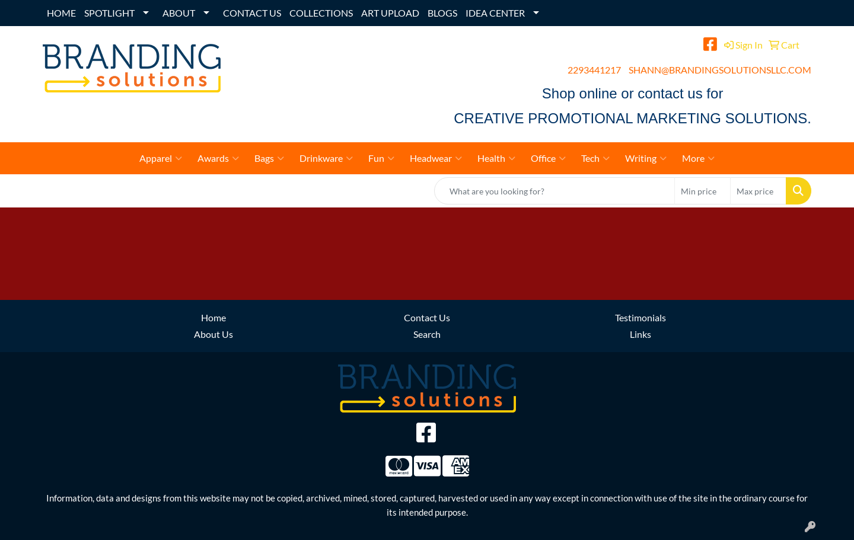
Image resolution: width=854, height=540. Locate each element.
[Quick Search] (554, 191)
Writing (646, 158)
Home (213, 317)
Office (548, 158)
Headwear (436, 158)
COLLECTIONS (321, 12)
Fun (381, 158)
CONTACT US (252, 12)
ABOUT (178, 12)
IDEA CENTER (495, 12)
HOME (61, 12)
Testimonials (640, 317)
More (698, 158)
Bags (269, 158)
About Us (213, 334)
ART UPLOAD (390, 12)
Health (496, 158)
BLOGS (442, 12)
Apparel (160, 158)
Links (640, 334)
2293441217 (594, 69)
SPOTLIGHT (109, 12)
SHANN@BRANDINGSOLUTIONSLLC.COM (720, 69)
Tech (595, 158)
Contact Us (427, 317)
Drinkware (326, 158)
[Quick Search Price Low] (702, 191)
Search (427, 334)
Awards (218, 158)
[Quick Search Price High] (758, 191)
